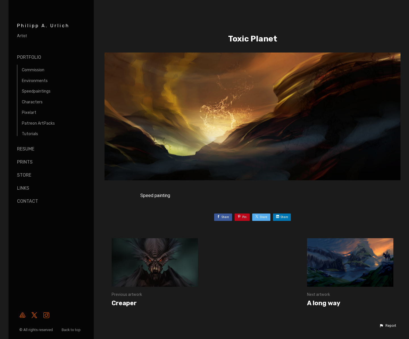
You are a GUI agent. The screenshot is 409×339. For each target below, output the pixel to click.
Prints (25, 162)
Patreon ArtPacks (38, 123)
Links (23, 188)
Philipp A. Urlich (43, 25)
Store (24, 175)
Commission (33, 70)
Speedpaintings (36, 91)
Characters (32, 102)
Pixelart (29, 112)
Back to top (72, 330)
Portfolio (29, 57)
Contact (27, 201)
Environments (35, 80)
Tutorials (30, 133)
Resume (25, 149)
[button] (387, 325)
